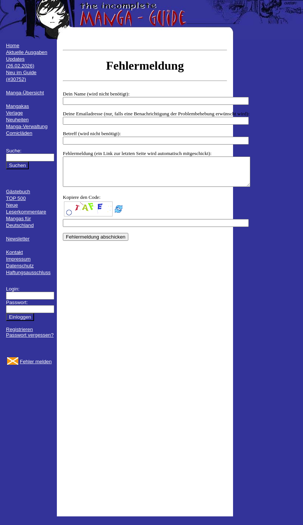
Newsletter (18, 239)
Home (12, 45)
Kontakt (14, 252)
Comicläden (19, 133)
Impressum (18, 259)
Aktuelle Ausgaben (26, 52)
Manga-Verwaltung (27, 126)
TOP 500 (16, 198)
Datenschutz (20, 265)
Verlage (14, 113)
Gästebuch (18, 191)
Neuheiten (17, 119)
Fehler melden (36, 361)
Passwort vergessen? (29, 335)
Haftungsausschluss (28, 272)
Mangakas (17, 106)
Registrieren (19, 329)
